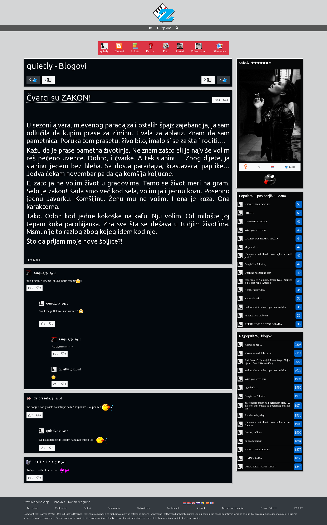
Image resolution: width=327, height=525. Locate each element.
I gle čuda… (251, 387)
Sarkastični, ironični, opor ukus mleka (265, 306)
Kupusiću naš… (253, 298)
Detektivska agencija (233, 508)
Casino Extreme (268, 508)
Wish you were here (255, 230)
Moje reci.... (251, 247)
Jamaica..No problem (256, 315)
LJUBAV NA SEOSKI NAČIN (261, 238)
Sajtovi (87, 508)
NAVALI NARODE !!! (257, 204)
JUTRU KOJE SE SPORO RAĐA (263, 324)
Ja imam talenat (253, 440)
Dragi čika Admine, (255, 264)
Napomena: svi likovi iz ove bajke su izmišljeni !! (268, 256)
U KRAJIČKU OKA (256, 221)
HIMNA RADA (253, 458)
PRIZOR (249, 212)
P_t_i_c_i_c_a (44, 462)
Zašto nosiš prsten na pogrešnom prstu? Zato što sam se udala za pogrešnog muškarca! (267, 405)
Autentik (200, 508)
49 (259, 166)
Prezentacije (114, 508)
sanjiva (39, 273)
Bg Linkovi (32, 508)
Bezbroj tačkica (253, 432)
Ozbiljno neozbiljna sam (258, 272)
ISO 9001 (298, 508)
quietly (39, 65)
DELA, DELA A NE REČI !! (260, 466)
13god (289, 167)
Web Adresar (143, 508)
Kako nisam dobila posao (258, 353)
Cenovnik (59, 502)
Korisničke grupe (79, 502)
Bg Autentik (173, 508)
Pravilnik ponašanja (36, 502)
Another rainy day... (255, 289)
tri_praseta (42, 398)
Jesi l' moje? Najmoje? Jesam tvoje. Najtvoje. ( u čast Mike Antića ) (268, 281)
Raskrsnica (61, 508)
